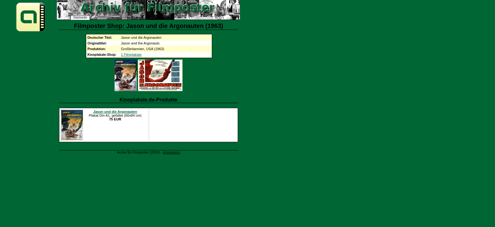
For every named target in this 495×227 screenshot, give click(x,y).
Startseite (80, 17)
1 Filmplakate (131, 54)
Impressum (171, 152)
